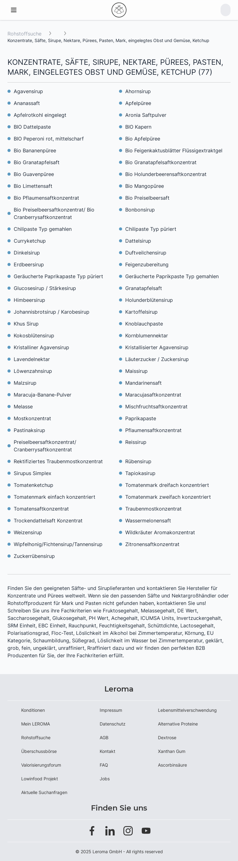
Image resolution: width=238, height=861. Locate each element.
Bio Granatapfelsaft (37, 162)
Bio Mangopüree (144, 186)
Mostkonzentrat (32, 418)
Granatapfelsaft (143, 288)
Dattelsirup (138, 241)
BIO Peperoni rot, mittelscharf (49, 139)
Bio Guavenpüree (34, 174)
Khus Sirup (26, 324)
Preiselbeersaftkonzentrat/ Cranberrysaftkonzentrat (45, 446)
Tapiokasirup (140, 473)
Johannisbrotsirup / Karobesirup (51, 312)
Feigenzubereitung (147, 264)
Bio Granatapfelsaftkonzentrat (161, 162)
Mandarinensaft (143, 383)
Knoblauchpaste (144, 324)
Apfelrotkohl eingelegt (40, 115)
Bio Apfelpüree (142, 139)
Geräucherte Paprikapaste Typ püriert (58, 276)
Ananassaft (27, 103)
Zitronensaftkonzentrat (152, 544)
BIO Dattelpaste (32, 127)
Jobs (105, 778)
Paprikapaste (140, 418)
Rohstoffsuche (24, 34)
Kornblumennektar (146, 335)
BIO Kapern (138, 127)
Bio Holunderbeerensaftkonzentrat (166, 174)
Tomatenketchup (33, 485)
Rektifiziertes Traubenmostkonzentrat (58, 461)
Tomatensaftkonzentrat (41, 509)
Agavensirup (28, 91)
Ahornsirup (138, 91)
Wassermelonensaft (148, 520)
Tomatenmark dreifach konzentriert (167, 485)
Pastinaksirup (29, 430)
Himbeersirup (29, 300)
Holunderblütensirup (149, 300)
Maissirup (136, 371)
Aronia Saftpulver (145, 115)
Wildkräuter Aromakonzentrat (160, 532)
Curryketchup (30, 241)
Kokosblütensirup (34, 335)
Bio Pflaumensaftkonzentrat (46, 198)
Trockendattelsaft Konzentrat (48, 520)
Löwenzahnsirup (33, 371)
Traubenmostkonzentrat (153, 509)
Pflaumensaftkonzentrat (153, 430)
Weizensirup (28, 532)
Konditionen (33, 710)
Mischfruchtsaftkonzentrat (156, 406)
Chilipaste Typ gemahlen (43, 229)
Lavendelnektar (32, 359)
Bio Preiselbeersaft (147, 198)
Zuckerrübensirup (34, 556)
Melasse (23, 406)
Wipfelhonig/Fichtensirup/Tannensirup (58, 544)
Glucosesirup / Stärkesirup (45, 288)
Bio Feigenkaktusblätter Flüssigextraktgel (173, 150)
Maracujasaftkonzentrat (153, 395)
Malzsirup (25, 383)
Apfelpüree (138, 103)
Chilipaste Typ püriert (150, 229)
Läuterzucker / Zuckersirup (157, 359)
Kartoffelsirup (141, 312)
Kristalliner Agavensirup (41, 347)
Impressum (111, 710)
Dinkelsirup (27, 253)
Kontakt (107, 751)
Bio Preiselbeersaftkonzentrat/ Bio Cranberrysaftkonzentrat (54, 213)
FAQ (104, 765)
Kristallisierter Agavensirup (156, 347)
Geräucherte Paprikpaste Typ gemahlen (172, 276)
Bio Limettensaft (33, 186)
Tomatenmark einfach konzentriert (54, 497)
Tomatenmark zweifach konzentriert (168, 497)
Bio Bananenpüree (35, 150)
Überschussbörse (39, 751)
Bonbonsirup (140, 210)
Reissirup (135, 442)
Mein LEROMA (35, 723)
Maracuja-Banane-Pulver (42, 395)
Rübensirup (138, 461)
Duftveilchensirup (145, 253)
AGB (104, 737)
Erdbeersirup (29, 264)
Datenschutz (113, 723)
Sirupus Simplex (32, 473)
